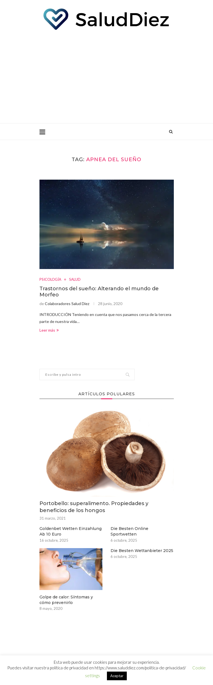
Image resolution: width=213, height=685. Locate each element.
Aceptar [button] (116, 676)
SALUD (75, 279)
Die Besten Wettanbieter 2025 (142, 550)
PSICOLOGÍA (50, 279)
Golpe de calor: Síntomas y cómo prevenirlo (66, 599)
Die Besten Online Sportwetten (129, 531)
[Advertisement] (106, 76)
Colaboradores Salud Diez (67, 303)
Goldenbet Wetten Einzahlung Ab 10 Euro (70, 531)
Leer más (49, 330)
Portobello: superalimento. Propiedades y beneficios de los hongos (93, 506)
